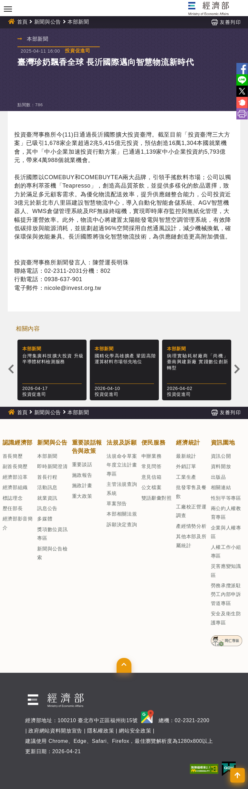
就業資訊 (47, 498)
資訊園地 (223, 442)
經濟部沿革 (15, 477)
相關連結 (221, 487)
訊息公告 (47, 508)
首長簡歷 (13, 456)
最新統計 (186, 456)
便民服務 (153, 442)
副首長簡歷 (15, 466)
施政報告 (82, 475)
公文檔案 (151, 487)
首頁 (22, 22)
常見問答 (151, 466)
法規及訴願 (122, 442)
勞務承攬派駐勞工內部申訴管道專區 (226, 594)
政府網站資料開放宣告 (55, 730)
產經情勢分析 (191, 526)
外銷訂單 (186, 466)
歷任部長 (13, 508)
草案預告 (117, 503)
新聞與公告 (47, 22)
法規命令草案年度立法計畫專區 (122, 464)
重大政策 (82, 496)
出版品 (218, 477)
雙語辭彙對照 (156, 498)
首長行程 (47, 477)
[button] (124, 665)
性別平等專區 (226, 498)
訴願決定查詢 (122, 524)
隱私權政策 (100, 730)
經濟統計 (188, 442)
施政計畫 (82, 485)
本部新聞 (78, 22)
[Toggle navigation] (8, 9)
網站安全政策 (135, 730)
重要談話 (82, 464)
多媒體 (44, 518)
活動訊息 (47, 487)
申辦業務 (151, 456)
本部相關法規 (122, 514)
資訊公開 (221, 456)
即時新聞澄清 (52, 466)
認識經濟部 (18, 442)
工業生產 (186, 477)
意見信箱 (151, 477)
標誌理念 (13, 498)
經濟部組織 (15, 487)
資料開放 (221, 466)
